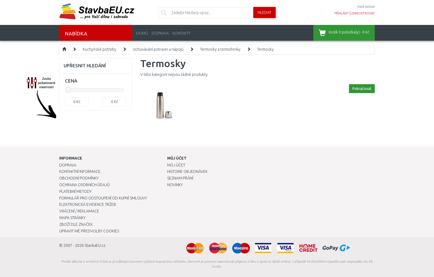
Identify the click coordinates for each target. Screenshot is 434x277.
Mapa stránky (72, 218)
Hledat (264, 12)
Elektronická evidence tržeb (87, 204)
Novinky (175, 185)
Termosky (265, 49)
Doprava (160, 33)
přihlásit (341, 13)
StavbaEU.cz (95, 245)
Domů (142, 33)
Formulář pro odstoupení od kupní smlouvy (103, 198)
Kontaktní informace (79, 171)
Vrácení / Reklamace (79, 211)
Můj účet (176, 165)
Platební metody (75, 191)
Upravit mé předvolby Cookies (89, 231)
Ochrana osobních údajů (84, 185)
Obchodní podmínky (79, 178)
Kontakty (181, 33)
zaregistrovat (363, 13)
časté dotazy (366, 6)
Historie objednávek (187, 171)
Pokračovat (361, 88)
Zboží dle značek (76, 224)
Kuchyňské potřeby (99, 49)
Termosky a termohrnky (220, 49)
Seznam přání (180, 178)
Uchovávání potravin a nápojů (158, 49)
